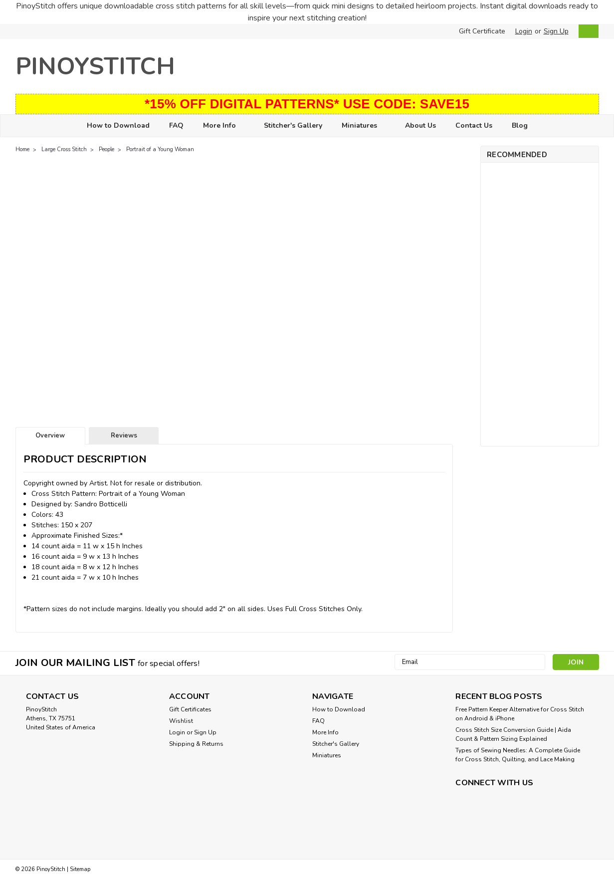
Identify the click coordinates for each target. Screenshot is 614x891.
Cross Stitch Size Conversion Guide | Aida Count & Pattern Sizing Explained (513, 734)
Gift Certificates (190, 709)
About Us (420, 125)
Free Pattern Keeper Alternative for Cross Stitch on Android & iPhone (519, 713)
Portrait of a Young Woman (160, 149)
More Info (223, 126)
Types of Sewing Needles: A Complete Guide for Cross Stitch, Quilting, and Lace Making (517, 754)
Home (22, 149)
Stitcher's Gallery (293, 125)
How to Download (118, 125)
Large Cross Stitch (64, 149)
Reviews (124, 435)
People (106, 149)
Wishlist (181, 721)
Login (523, 31)
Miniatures (364, 126)
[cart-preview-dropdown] (586, 31)
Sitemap (80, 869)
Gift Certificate (482, 31)
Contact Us (473, 125)
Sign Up (556, 31)
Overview (50, 435)
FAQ (176, 125)
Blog (520, 125)
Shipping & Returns (196, 744)
